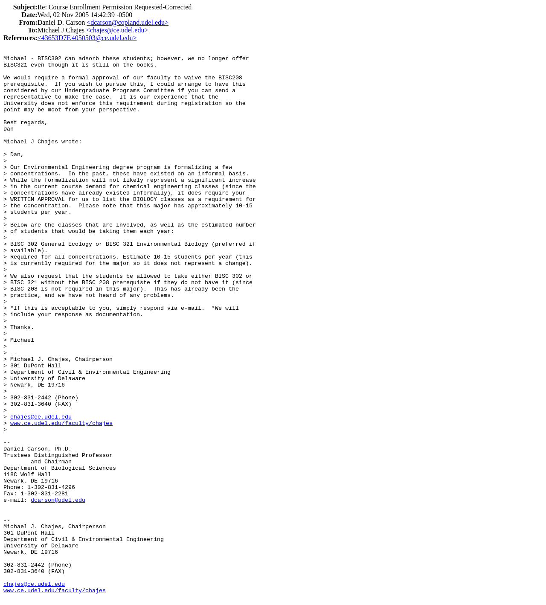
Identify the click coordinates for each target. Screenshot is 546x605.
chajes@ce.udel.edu (41, 417)
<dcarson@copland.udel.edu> (127, 22)
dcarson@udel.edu (58, 500)
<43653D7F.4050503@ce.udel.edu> (87, 37)
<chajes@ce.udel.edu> (117, 30)
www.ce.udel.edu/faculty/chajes (61, 423)
